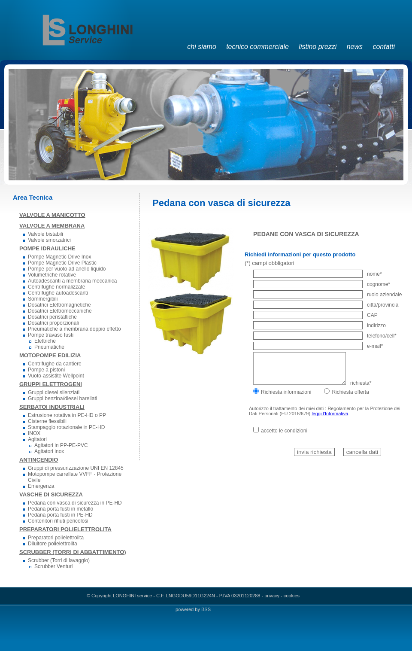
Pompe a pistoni (46, 370)
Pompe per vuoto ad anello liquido (67, 269)
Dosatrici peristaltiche (52, 317)
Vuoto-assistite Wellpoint (56, 376)
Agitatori (37, 439)
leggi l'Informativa (330, 413)
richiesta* (312, 383)
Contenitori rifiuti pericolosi (58, 521)
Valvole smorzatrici (49, 240)
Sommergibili (43, 299)
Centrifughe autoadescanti (58, 293)
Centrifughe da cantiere (55, 364)
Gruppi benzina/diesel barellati (62, 398)
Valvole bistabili (45, 234)
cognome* (321, 284)
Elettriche (45, 341)
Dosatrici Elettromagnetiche (59, 305)
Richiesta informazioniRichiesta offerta (311, 392)
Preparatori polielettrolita (56, 538)
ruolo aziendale (327, 295)
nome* (317, 274)
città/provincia (325, 305)
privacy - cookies (282, 595)
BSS (206, 609)
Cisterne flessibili (47, 421)
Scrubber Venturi (53, 566)
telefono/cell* (325, 336)
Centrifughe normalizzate (56, 287)
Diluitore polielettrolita (52, 544)
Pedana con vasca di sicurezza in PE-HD (75, 503)
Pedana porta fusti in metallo (60, 509)
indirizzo (319, 325)
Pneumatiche (49, 347)
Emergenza (41, 486)
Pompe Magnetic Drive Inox (59, 257)
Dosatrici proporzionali (53, 323)
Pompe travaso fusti (50, 335)
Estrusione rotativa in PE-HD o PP (67, 415)
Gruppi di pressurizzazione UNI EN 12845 (76, 468)
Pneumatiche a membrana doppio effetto (74, 329)
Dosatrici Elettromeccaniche (60, 311)
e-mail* (318, 346)
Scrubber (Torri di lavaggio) (59, 560)
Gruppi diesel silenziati (53, 392)
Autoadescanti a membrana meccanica (72, 281)
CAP (315, 315)
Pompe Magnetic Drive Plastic (62, 263)
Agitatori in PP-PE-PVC (61, 445)
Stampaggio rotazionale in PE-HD (66, 427)
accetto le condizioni (280, 431)
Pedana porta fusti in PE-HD (60, 515)
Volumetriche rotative (52, 275)
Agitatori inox (49, 451)
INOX (34, 433)
